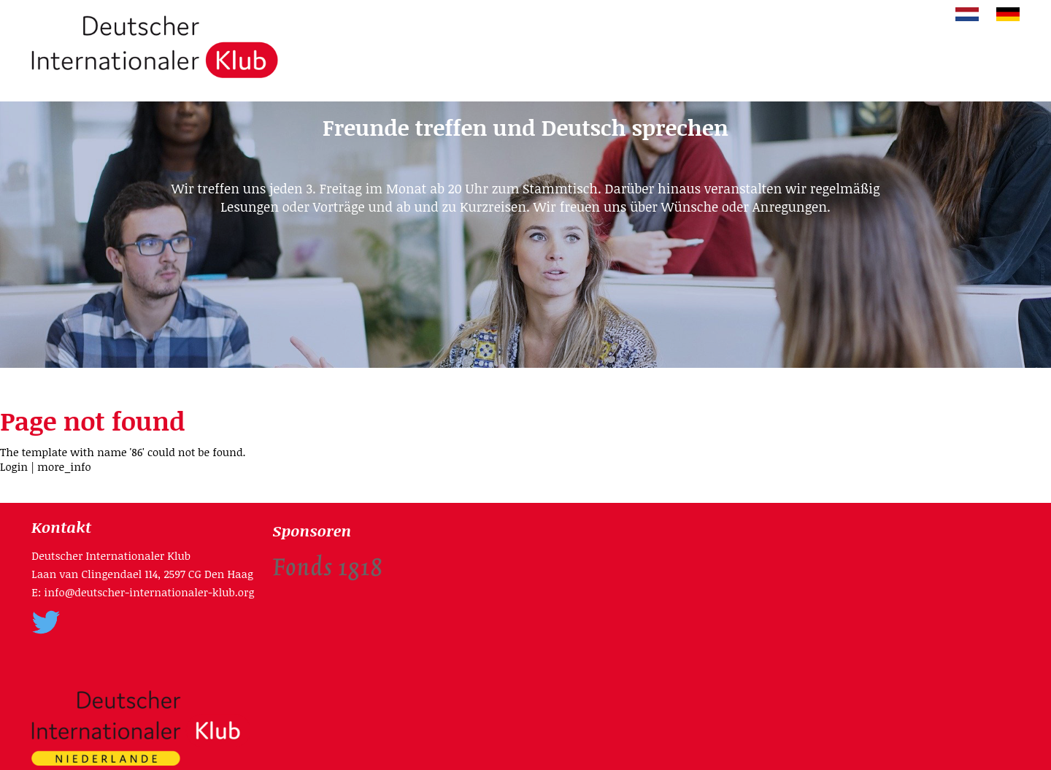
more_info (64, 466)
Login (14, 466)
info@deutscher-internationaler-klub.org (149, 592)
